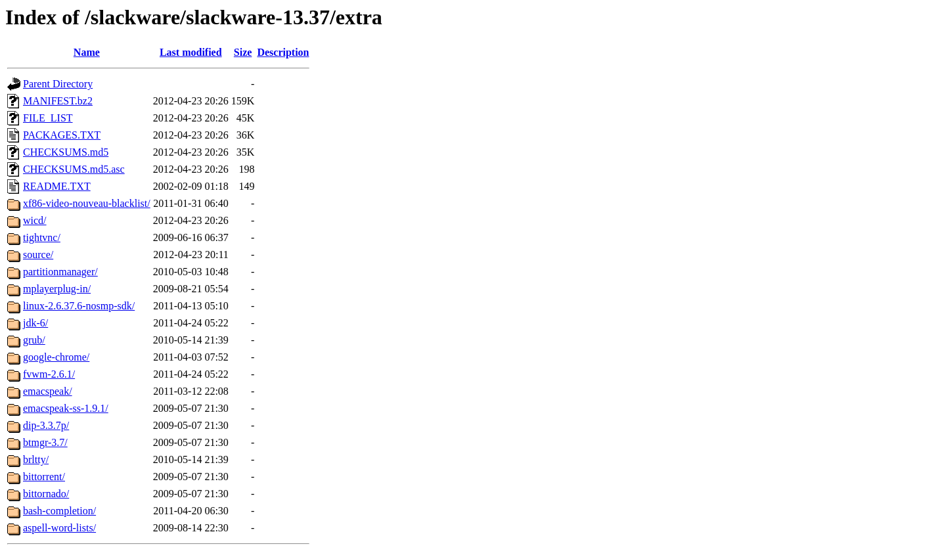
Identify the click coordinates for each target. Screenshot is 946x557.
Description (283, 52)
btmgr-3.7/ (45, 442)
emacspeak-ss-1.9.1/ (65, 408)
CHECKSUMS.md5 (65, 152)
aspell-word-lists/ (59, 527)
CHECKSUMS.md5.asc (74, 169)
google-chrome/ (56, 357)
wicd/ (35, 220)
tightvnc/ (41, 237)
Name (87, 52)
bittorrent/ (44, 476)
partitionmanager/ (60, 271)
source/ (38, 254)
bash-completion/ (59, 510)
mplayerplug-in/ (57, 288)
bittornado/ (46, 493)
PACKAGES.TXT (62, 135)
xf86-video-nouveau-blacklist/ (86, 203)
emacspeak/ (47, 391)
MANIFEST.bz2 (58, 100)
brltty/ (36, 459)
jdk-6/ (35, 322)
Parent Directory (58, 83)
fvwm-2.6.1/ (49, 374)
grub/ (34, 339)
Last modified (191, 52)
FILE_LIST (48, 117)
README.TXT (57, 186)
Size (243, 52)
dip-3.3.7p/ (46, 425)
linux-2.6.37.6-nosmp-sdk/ (79, 305)
